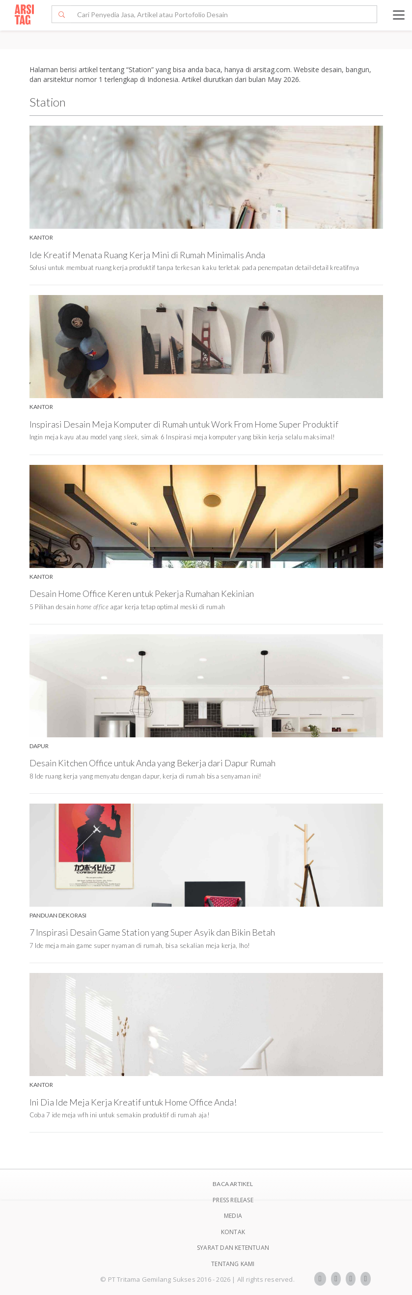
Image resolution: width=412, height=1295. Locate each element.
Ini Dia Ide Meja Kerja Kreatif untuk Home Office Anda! (133, 1102)
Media (233, 1216)
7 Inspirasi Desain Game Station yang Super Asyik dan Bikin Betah (152, 932)
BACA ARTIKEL (233, 1183)
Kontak (233, 1232)
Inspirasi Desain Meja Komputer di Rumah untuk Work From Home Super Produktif (183, 424)
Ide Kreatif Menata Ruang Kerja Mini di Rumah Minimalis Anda (147, 254)
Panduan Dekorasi (57, 915)
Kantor (41, 237)
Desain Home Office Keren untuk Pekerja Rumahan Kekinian (141, 593)
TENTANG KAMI (232, 1264)
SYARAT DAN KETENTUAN (233, 1247)
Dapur (39, 746)
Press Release (233, 1200)
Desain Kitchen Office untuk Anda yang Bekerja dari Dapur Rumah (152, 762)
